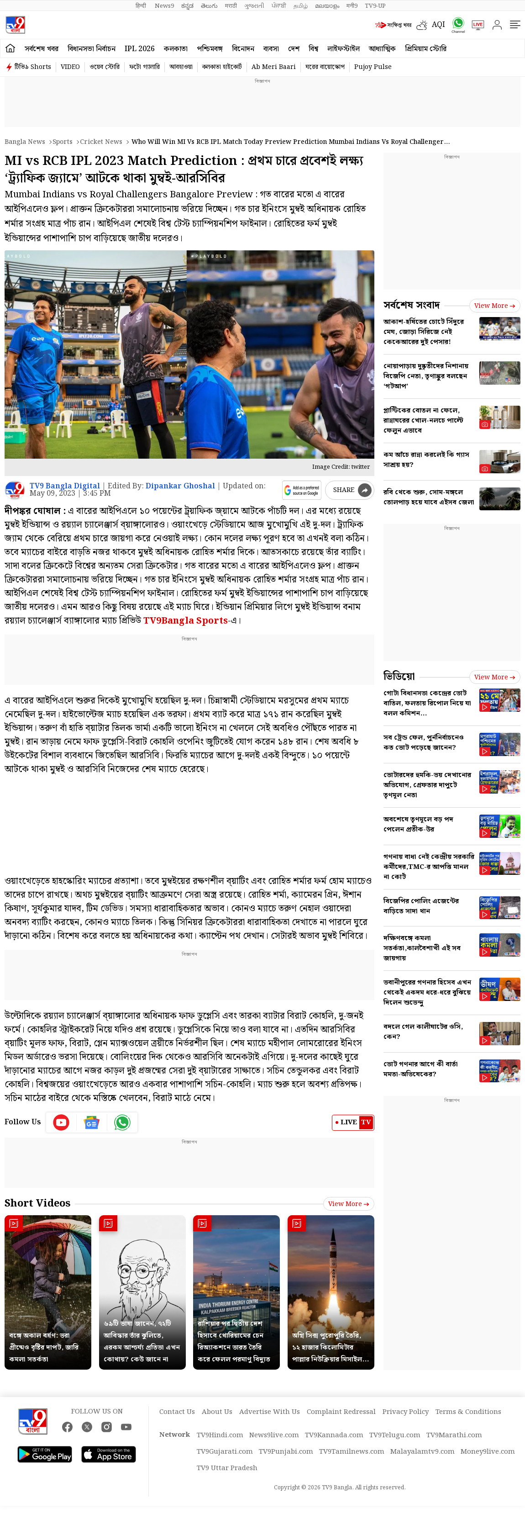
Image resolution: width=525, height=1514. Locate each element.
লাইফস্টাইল (343, 49)
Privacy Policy (406, 1412)
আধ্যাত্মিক (382, 49)
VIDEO (70, 67)
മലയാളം (327, 6)
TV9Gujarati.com (225, 1451)
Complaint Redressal (341, 1412)
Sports (62, 142)
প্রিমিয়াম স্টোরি (425, 49)
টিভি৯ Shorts (33, 67)
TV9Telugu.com (394, 1435)
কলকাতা (176, 49)
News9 (164, 6)
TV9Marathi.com (454, 1435)
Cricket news (101, 142)
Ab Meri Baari (274, 67)
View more (348, 1204)
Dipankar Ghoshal (180, 486)
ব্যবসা (271, 49)
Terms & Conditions (468, 1412)
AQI (438, 25)
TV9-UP (375, 6)
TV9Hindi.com (220, 1435)
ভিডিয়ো (399, 677)
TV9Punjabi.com (286, 1451)
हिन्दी (141, 6)
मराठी (231, 6)
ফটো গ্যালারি (144, 67)
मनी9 (351, 6)
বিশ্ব (313, 49)
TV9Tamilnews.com (351, 1451)
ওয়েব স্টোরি (104, 67)
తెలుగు (209, 6)
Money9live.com (488, 1451)
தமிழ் (301, 6)
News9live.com (274, 1435)
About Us (217, 1412)
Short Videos (37, 1204)
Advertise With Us (269, 1412)
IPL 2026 (140, 49)
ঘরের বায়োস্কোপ (325, 67)
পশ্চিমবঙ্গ (210, 49)
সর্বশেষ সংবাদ (411, 305)
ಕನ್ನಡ (187, 6)
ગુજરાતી (254, 6)
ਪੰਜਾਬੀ (279, 6)
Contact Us (177, 1412)
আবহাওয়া (181, 67)
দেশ (293, 49)
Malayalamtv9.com (422, 1451)
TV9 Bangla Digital (65, 486)
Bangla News (25, 142)
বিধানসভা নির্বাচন (92, 49)
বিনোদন (243, 49)
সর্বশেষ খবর (41, 49)
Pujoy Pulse (373, 67)
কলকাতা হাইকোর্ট (222, 67)
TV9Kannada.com (334, 1435)
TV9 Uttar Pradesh (227, 1468)
